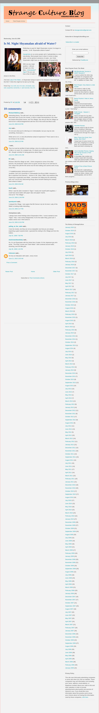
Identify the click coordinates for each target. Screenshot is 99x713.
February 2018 (70, 261)
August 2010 (69, 497)
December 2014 (70, 336)
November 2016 (70, 302)
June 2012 (68, 429)
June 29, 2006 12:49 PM (16, 197)
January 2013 (69, 407)
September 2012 (70, 420)
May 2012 (68, 432)
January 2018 (69, 264)
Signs (25, 72)
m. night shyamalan (25, 87)
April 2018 (68, 255)
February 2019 (70, 243)
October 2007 (69, 603)
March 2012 (69, 438)
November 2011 (70, 451)
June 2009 (68, 541)
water (5, 87)
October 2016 (69, 305)
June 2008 (68, 578)
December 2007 (70, 596)
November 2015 (70, 317)
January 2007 (69, 631)
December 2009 (70, 522)
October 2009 (69, 528)
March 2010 (69, 513)
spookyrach (13, 201)
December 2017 (70, 268)
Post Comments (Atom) (37, 278)
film (34, 87)
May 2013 (68, 395)
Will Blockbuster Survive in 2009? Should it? (82, 72)
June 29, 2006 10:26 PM (16, 222)
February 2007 (70, 627)
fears (31, 87)
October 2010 (69, 491)
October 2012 (69, 416)
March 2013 (69, 401)
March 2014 (69, 364)
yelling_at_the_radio (15, 226)
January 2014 (69, 370)
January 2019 (69, 246)
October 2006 (69, 640)
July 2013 (68, 389)
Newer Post (9, 271)
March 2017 (69, 289)
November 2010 (70, 488)
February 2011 (70, 478)
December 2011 (70, 447)
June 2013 (68, 392)
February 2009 (70, 553)
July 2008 (68, 575)
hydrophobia (16, 87)
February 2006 (70, 665)
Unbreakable (31, 70)
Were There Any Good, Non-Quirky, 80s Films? (83, 138)
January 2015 (69, 333)
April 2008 (68, 584)
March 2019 (69, 240)
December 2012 (70, 410)
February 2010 (70, 516)
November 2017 (70, 271)
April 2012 (68, 435)
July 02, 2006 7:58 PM (16, 235)
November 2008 (70, 562)
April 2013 (68, 398)
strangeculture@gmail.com (83, 30)
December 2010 (70, 485)
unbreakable (28, 85)
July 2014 (68, 351)
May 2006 (68, 655)
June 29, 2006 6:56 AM (16, 184)
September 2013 (70, 382)
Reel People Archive (19, 21)
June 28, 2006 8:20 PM (16, 124)
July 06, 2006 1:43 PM (16, 249)
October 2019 (69, 230)
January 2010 (69, 519)
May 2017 (68, 283)
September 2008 (70, 568)
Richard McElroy (14, 113)
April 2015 (68, 323)
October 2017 (69, 274)
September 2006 (70, 643)
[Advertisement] (29, 29)
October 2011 (69, 454)
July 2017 (68, 277)
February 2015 (70, 330)
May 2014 (68, 358)
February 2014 (70, 367)
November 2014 (70, 339)
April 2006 (68, 659)
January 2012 (69, 444)
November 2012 (70, 413)
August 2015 (69, 320)
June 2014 (68, 354)
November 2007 (70, 599)
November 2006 (70, 637)
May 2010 (68, 506)
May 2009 (68, 544)
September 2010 (70, 494)
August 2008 (69, 572)
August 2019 (69, 233)
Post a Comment (12, 262)
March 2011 (69, 475)
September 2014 (70, 345)
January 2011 (69, 482)
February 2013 (70, 404)
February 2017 (70, 292)
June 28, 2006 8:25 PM (16, 141)
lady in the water (21, 85)
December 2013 (70, 373)
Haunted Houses (79, 125)
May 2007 (68, 618)
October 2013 (69, 379)
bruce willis (13, 85)
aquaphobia (10, 87)
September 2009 (70, 531)
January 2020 (69, 227)
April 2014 (68, 361)
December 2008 (70, 559)
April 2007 (68, 621)
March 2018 (69, 258)
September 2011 (70, 457)
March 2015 (69, 326)
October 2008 (69, 565)
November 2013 (70, 376)
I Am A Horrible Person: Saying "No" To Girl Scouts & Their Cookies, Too (84, 152)
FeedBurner (84, 60)
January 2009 (69, 556)
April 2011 (68, 472)
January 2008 (69, 593)
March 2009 (69, 550)
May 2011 (68, 469)
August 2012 (69, 423)
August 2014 (69, 348)
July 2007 (68, 612)
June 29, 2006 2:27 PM (16, 209)
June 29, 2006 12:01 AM (16, 155)
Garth (11, 188)
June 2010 (68, 503)
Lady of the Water (15, 80)
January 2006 (69, 668)
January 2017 (69, 295)
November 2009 (70, 525)
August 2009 (69, 534)
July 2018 (68, 252)
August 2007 (69, 609)
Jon (10, 128)
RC (10, 159)
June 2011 (68, 466)
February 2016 (70, 314)
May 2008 (68, 581)
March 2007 (69, 624)
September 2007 (70, 606)
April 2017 (68, 286)
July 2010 (68, 500)
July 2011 (68, 463)
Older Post (56, 271)
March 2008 (69, 587)
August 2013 (69, 385)
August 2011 (69, 460)
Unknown (12, 253)
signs (33, 85)
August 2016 (69, 308)
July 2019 (68, 237)
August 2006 (69, 646)
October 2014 (69, 342)
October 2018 (69, 249)
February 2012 (70, 441)
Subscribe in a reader (72, 42)
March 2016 (69, 311)
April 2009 (68, 547)
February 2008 (70, 590)
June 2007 (68, 615)
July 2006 (68, 649)
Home (7, 21)
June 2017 (68, 280)
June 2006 (68, 652)
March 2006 (69, 662)
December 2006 (70, 634)
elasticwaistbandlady (16, 240)
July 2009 (68, 538)
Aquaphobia (26, 54)
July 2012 (68, 426)
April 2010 (68, 510)
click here (85, 697)
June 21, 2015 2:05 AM (16, 258)
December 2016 (70, 299)
